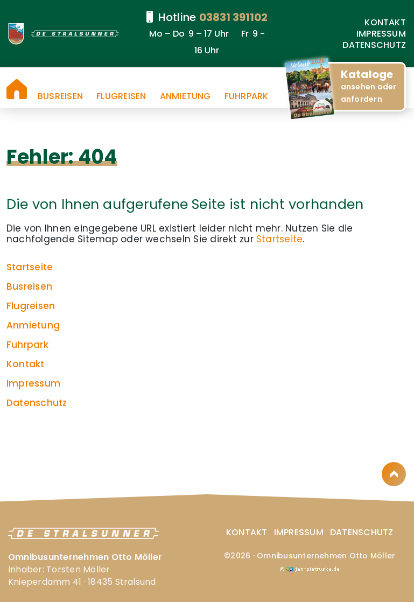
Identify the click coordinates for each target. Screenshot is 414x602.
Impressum (381, 33)
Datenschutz (374, 45)
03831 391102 (233, 17)
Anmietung (185, 96)
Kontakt (385, 22)
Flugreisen (121, 96)
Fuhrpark (246, 96)
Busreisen (60, 96)
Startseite (16, 89)
